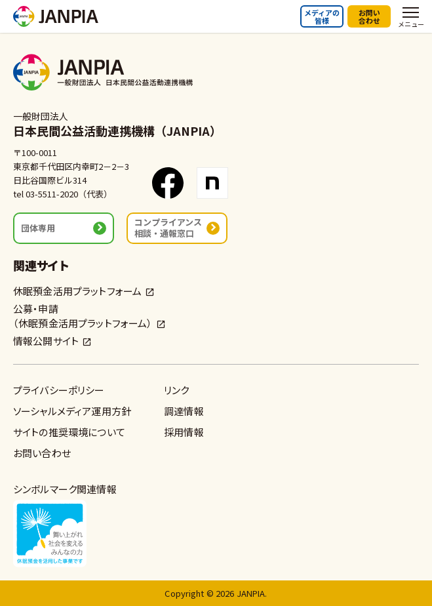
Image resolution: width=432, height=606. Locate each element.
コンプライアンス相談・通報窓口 (168, 227)
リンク (176, 390)
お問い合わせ (369, 16)
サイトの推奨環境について (69, 432)
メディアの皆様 (322, 16)
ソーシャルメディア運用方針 (72, 411)
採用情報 (184, 432)
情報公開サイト (46, 341)
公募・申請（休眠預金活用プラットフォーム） (83, 316)
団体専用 (38, 228)
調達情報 (184, 411)
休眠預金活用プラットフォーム (77, 291)
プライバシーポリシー (59, 390)
